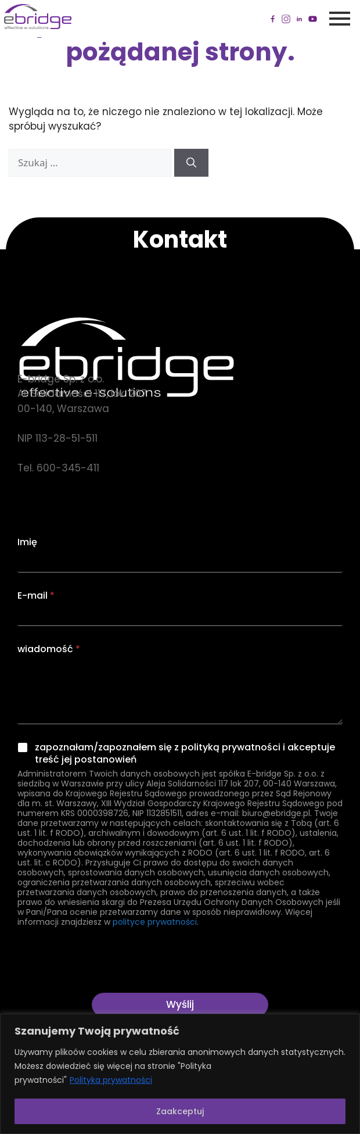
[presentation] (105, 985)
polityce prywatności (155, 922)
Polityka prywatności (111, 1080)
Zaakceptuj (180, 1111)
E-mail (36, 595)
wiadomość (48, 648)
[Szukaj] (191, 163)
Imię (27, 542)
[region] (180, 1074)
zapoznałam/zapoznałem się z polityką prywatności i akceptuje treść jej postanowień (185, 754)
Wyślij (180, 1004)
